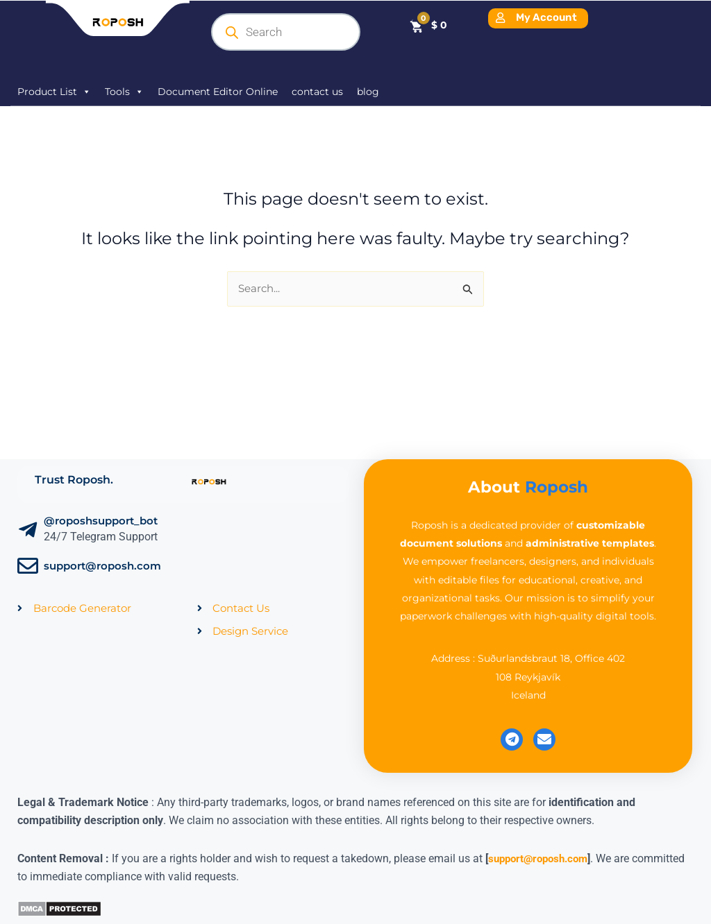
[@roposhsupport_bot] (27, 531)
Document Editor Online (218, 91)
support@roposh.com (102, 567)
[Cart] (428, 25)
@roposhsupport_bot (101, 522)
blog (368, 91)
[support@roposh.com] (27, 567)
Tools (124, 91)
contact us (317, 91)
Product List (54, 91)
